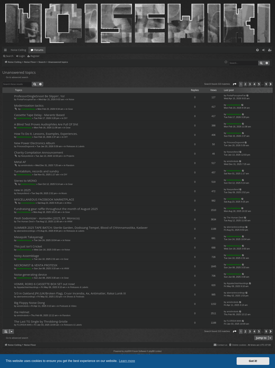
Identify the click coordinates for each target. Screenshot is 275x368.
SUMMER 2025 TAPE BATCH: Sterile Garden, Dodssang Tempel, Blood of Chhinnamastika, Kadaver (81, 227)
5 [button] (259, 84)
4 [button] (254, 84)
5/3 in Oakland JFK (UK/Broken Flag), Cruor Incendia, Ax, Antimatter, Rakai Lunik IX (70, 293)
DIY (65, 118)
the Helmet (21, 312)
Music (64, 193)
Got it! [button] (253, 361)
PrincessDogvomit (25, 146)
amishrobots (27, 165)
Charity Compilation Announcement (38, 152)
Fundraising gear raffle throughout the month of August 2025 (56, 209)
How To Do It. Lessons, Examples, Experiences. (46, 134)
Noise (71, 99)
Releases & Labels (75, 146)
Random (70, 165)
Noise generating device (30, 274)
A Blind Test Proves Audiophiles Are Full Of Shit (46, 124)
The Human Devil (25, 221)
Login (22, 56)
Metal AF (20, 162)
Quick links (6, 50)
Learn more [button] (127, 361)
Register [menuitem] (270, 50)
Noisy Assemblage (26, 256)
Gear (70, 109)
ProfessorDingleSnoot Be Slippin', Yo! (39, 96)
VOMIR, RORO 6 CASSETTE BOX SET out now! (44, 284)
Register (35, 56)
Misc (69, 203)
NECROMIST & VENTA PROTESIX (35, 265)
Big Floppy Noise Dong (29, 303)
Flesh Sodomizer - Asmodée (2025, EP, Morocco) (47, 218)
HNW (69, 221)
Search (9, 56)
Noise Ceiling (18, 50)
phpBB (127, 351)
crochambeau (28, 109)
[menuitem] (257, 50)
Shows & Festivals (75, 296)
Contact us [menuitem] (220, 344)
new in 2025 (22, 190)
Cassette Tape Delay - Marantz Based (39, 115)
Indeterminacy (24, 118)
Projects (70, 156)
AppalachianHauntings (28, 287)
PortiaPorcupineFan (26, 99)
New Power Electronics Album (34, 143)
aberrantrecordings (26, 231)
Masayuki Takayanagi (28, 237)
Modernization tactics (28, 105)
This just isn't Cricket (28, 246)
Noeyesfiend (27, 156)
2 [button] (245, 84)
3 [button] (250, 84)
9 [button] (266, 84)
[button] (234, 84)
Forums (38, 50)
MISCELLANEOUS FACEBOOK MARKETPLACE (44, 199)
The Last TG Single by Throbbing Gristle (41, 321)
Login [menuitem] (264, 50)
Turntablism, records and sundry (36, 171)
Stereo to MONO (25, 181)
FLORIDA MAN (24, 325)
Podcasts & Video (68, 306)
